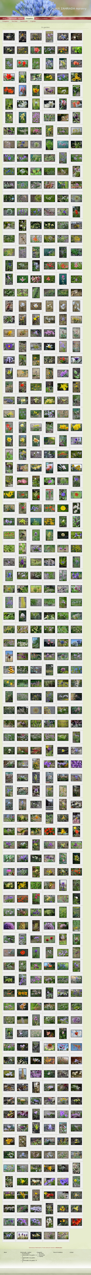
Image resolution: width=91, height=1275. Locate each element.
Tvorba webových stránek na (52, 1247)
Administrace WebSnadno (35, 1247)
